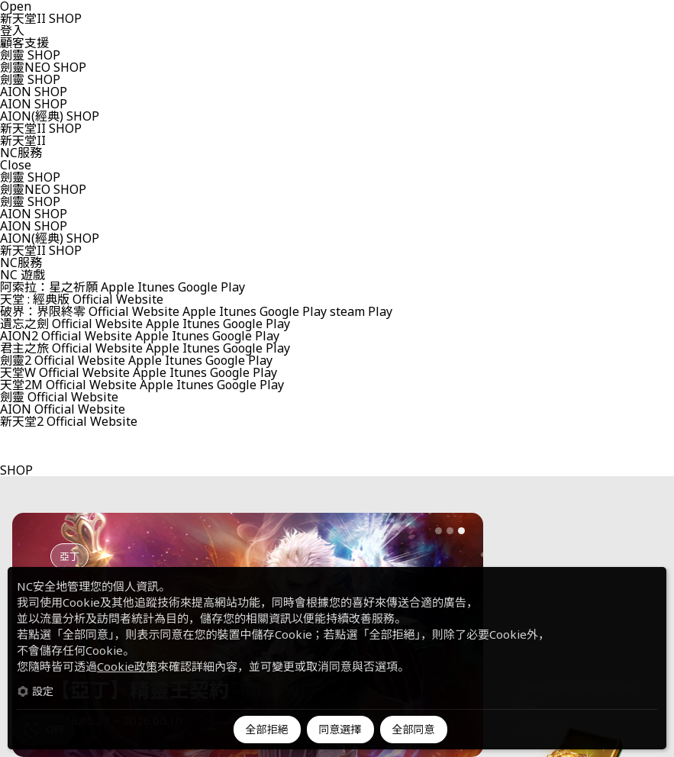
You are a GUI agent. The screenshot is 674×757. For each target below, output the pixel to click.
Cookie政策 (127, 666)
